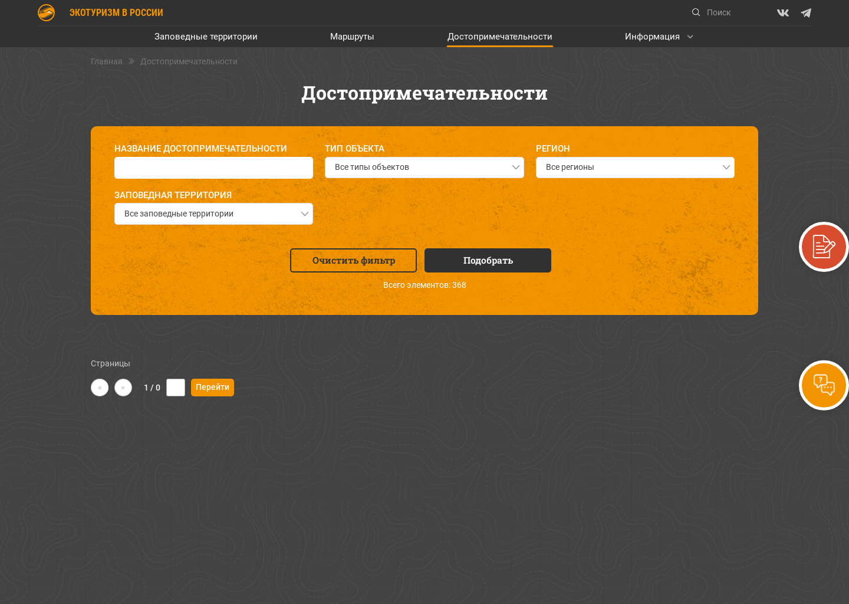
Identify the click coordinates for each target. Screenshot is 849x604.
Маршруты (352, 36)
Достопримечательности (499, 36)
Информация (652, 36)
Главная (107, 61)
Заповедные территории (206, 36)
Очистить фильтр (353, 260)
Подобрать (488, 260)
